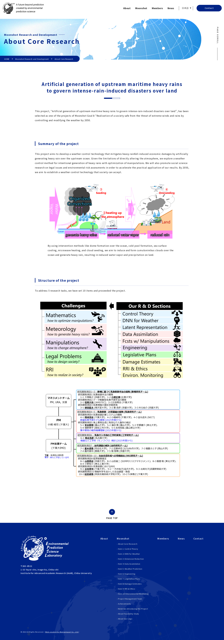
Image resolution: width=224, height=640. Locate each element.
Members (157, 8)
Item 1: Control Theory (128, 548)
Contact (209, 8)
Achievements (124, 603)
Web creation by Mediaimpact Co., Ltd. (62, 632)
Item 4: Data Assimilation (129, 563)
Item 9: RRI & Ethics (126, 588)
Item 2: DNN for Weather (129, 553)
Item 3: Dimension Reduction (131, 558)
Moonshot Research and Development (32, 59)
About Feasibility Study (128, 613)
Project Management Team (130, 598)
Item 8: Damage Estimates (130, 583)
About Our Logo (125, 618)
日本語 (185, 8)
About (127, 8)
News (171, 8)
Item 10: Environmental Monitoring (133, 593)
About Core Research (127, 543)
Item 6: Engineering (126, 573)
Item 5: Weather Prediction (130, 568)
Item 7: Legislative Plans (129, 578)
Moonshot (141, 8)
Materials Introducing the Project (133, 608)
